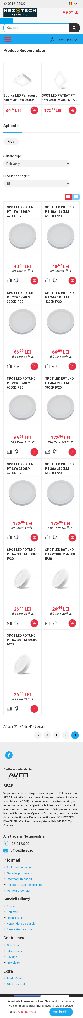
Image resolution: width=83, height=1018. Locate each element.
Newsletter (12, 962)
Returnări (10, 912)
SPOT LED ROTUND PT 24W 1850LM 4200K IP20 (59, 297)
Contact (10, 906)
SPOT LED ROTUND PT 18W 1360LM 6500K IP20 (59, 211)
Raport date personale (19, 923)
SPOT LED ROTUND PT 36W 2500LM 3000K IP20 (59, 383)
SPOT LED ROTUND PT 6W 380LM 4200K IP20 (60, 554)
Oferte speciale (14, 984)
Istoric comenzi (15, 951)
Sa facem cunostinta (18, 867)
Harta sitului (12, 917)
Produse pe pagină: (16, 176)
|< (38, 735)
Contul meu (12, 945)
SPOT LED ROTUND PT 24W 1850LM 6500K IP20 (21, 383)
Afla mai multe (27, 1011)
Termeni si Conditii (16, 890)
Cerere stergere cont (18, 929)
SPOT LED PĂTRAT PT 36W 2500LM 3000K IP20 (59, 98)
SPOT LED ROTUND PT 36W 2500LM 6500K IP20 (59, 468)
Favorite (10, 957)
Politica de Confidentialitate (22, 884)
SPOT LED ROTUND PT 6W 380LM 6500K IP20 (22, 640)
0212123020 (14, 4)
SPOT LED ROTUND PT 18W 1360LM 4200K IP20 (21, 211)
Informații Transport (17, 879)
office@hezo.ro (22, 850)
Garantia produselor (17, 873)
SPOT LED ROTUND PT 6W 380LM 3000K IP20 (22, 554)
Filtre (11, 141)
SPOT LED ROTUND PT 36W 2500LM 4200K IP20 (21, 468)
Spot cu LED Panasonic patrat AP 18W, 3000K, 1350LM (20, 100)
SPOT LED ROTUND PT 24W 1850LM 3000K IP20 (21, 297)
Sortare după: (12, 156)
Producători (12, 978)
